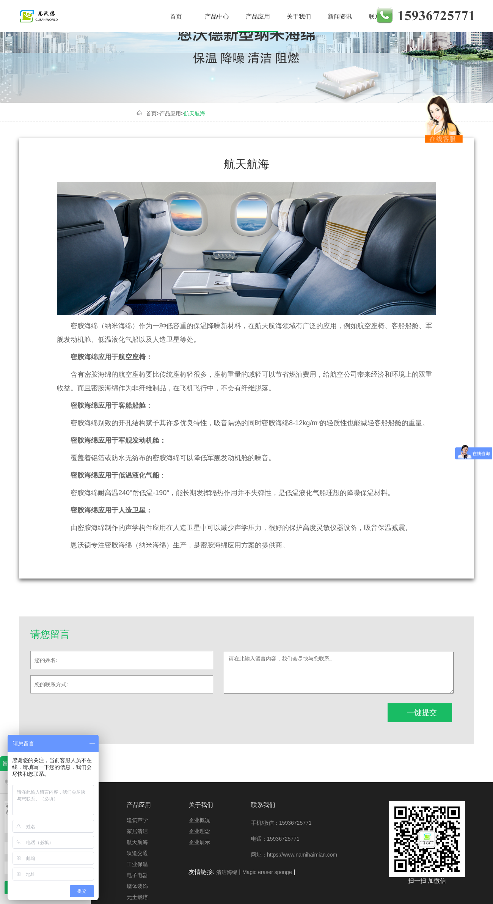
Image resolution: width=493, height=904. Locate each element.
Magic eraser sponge (267, 872)
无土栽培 (137, 897)
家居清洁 (150, 16)
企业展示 (199, 842)
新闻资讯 (340, 16)
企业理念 (199, 831)
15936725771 (295, 823)
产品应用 (258, 16)
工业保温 (137, 864)
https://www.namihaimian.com (302, 855)
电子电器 (137, 875)
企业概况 (199, 820)
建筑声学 (109, 16)
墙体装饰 (137, 886)
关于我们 (299, 16)
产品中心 (217, 16)
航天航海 (194, 113)
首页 (176, 16)
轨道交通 (137, 853)
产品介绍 (128, 16)
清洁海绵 (226, 872)
